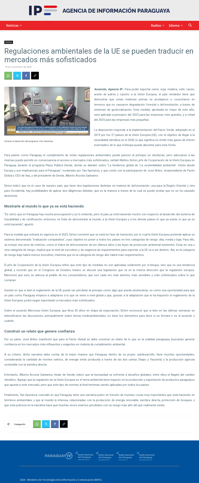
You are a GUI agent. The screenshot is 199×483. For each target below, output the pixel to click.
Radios (157, 25)
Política (8, 42)
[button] (190, 26)
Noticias (13, 25)
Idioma (175, 25)
